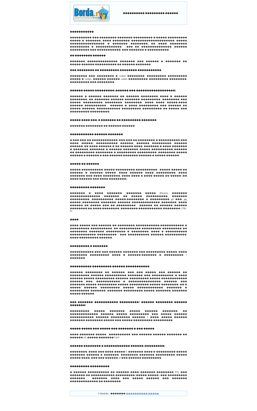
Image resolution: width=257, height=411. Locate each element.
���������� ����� (142, 393)
